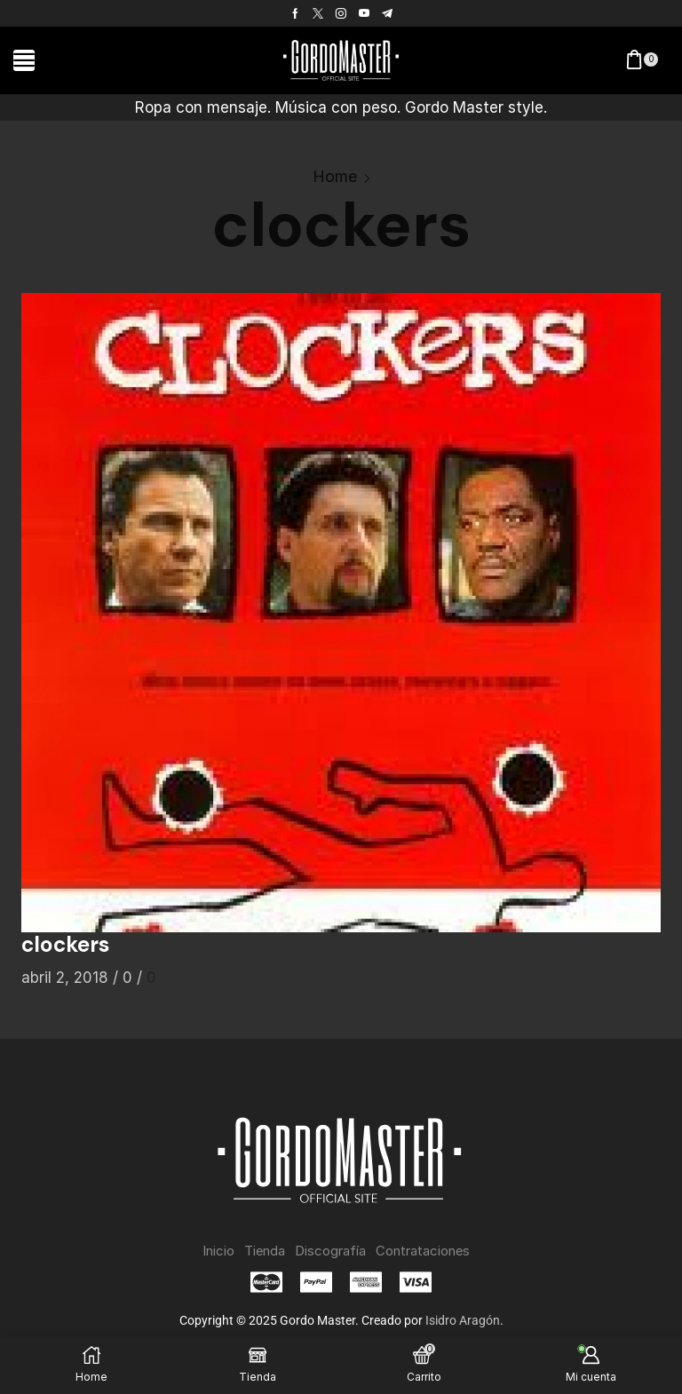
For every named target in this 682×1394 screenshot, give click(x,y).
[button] (24, 60)
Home (335, 176)
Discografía (329, 1250)
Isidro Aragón (462, 1321)
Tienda (259, 1250)
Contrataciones (429, 1250)
